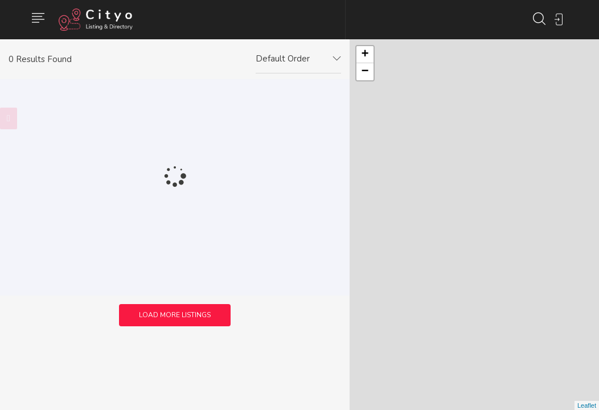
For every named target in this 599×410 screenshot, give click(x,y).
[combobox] (298, 59)
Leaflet (586, 405)
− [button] (365, 71)
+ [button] (365, 54)
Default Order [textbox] (283, 58)
